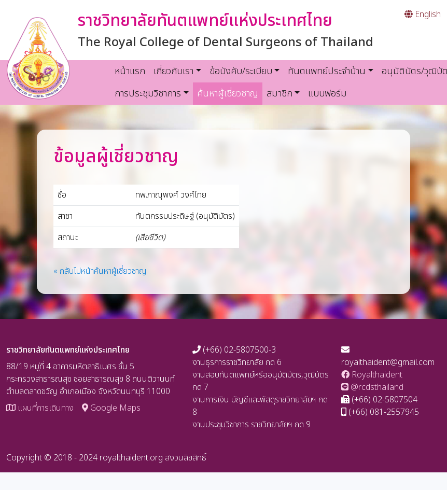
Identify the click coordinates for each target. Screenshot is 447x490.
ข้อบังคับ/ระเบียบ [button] (240, 71)
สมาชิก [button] (279, 94)
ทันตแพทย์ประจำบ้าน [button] (327, 71)
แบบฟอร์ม (327, 94)
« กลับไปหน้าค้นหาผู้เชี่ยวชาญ (100, 271)
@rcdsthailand (372, 387)
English (422, 14)
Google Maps (111, 408)
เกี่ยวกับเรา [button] (173, 71)
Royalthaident (371, 375)
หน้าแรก (130, 71)
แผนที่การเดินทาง (40, 408)
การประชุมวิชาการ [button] (148, 94)
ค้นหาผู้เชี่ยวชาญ (229, 93)
